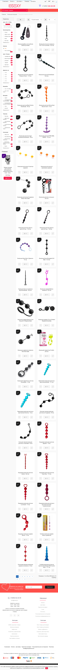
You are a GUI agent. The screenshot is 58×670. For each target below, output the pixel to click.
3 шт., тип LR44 (8, 91)
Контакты (33, 1)
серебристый (8, 56)
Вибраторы (14, 629)
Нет (25, 49)
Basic (8, 146)
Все (4, 48)
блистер (8, 116)
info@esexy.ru (14, 600)
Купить (8, 178)
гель (8, 106)
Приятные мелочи (14, 636)
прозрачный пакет (8, 128)
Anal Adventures (8, 137)
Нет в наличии (8, 50)
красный (8, 64)
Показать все (6, 42)
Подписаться (50, 587)
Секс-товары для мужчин (43, 627)
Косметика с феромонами (14, 631)
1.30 (8, 72)
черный (8, 62)
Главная (4, 14)
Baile (8, 38)
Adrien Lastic (8, 34)
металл (8, 108)
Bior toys (8, 40)
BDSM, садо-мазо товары (14, 624)
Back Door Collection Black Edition (8, 143)
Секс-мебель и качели (14, 638)
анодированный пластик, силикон (8, 104)
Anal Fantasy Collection (8, 139)
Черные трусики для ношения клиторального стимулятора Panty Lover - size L (8, 170)
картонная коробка (8, 119)
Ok (46, 668)
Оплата (12, 1)
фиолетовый (8, 58)
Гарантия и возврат (42, 607)
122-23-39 (48, 6)
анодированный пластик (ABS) (8, 100)
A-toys (8, 32)
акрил (8, 98)
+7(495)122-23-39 (14, 598)
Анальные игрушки (12, 14)
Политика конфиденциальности (42, 616)
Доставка (20, 1)
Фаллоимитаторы (43, 633)
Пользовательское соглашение (42, 614)
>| (24, 579)
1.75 (8, 81)
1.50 (8, 76)
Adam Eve (8, 134)
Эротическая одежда (43, 636)
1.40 (8, 74)
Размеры (27, 1)
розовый (8, 60)
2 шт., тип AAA (8, 89)
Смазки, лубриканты (43, 629)
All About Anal (8, 36)
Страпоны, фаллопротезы (43, 631)
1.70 (8, 79)
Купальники (14, 633)
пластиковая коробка (8, 122)
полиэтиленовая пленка (8, 125)
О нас (43, 609)
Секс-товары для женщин (43, 624)
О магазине (5, 1)
